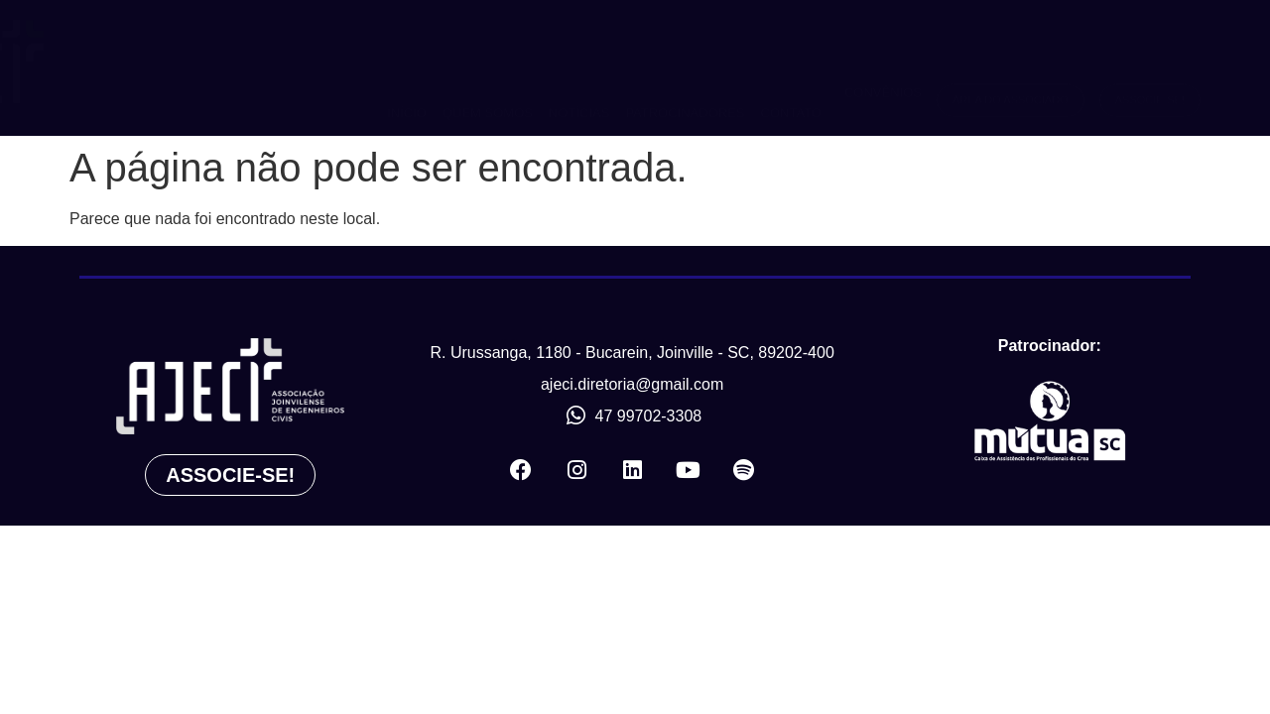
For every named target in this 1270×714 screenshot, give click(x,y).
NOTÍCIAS (579, 67)
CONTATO (791, 67)
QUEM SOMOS (488, 67)
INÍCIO (407, 67)
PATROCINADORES (684, 67)
